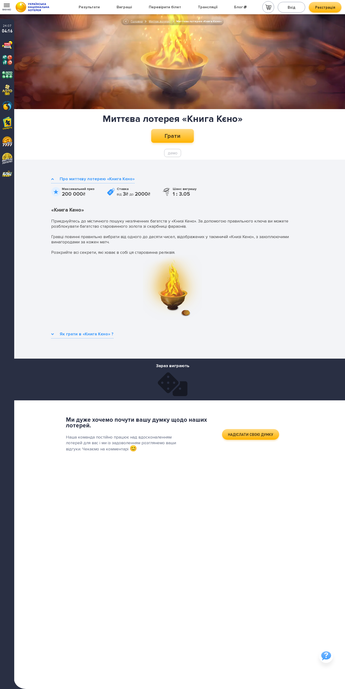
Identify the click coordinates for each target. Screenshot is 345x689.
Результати (89, 7)
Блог (240, 7)
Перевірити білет (165, 7)
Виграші (124, 7)
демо (172, 153)
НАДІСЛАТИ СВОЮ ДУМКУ (250, 434)
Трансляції (207, 7)
